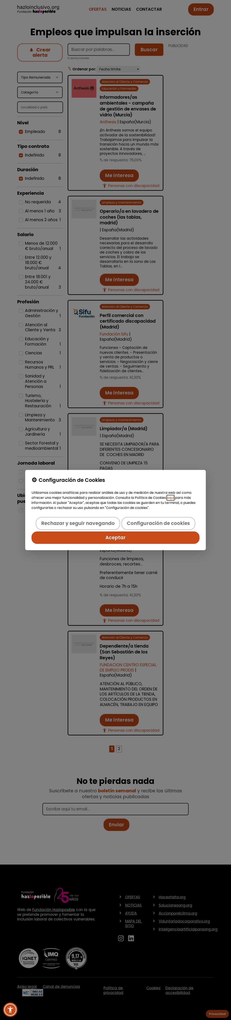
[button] (10, 1010)
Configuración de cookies (158, 523)
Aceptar (115, 537)
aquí (170, 498)
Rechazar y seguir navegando (78, 523)
